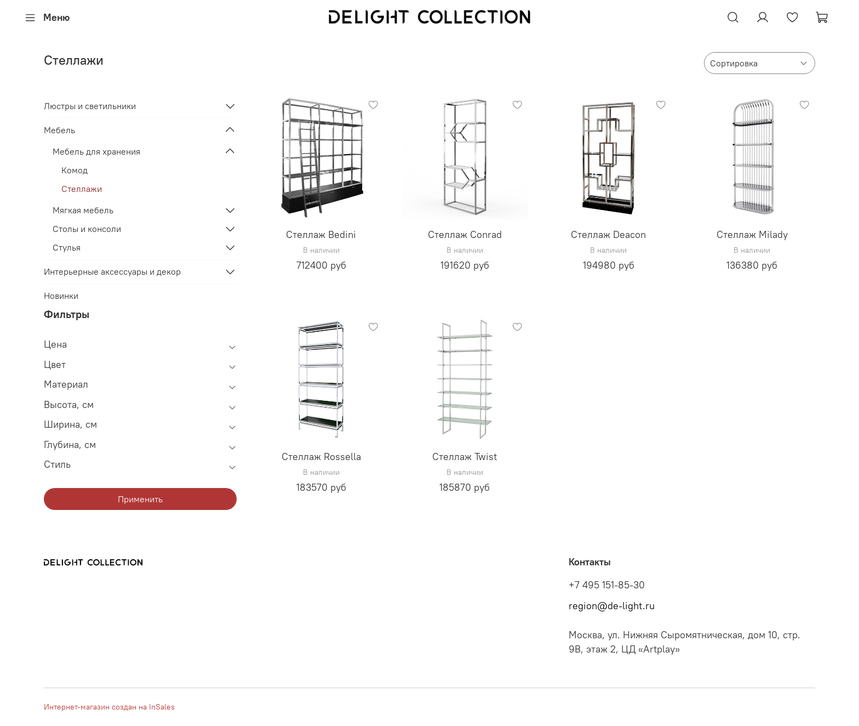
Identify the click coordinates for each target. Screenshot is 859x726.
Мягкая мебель (83, 210)
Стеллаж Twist (464, 456)
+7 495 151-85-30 (607, 585)
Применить (140, 499)
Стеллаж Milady (752, 234)
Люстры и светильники (90, 105)
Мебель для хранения (96, 151)
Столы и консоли (87, 228)
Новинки (61, 295)
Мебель (59, 129)
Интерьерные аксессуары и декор (112, 271)
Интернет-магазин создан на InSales (109, 707)
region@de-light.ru (612, 606)
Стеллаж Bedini (321, 234)
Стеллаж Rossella (321, 456)
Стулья (67, 247)
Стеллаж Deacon (608, 234)
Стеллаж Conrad (465, 234)
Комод (74, 170)
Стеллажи (81, 188)
